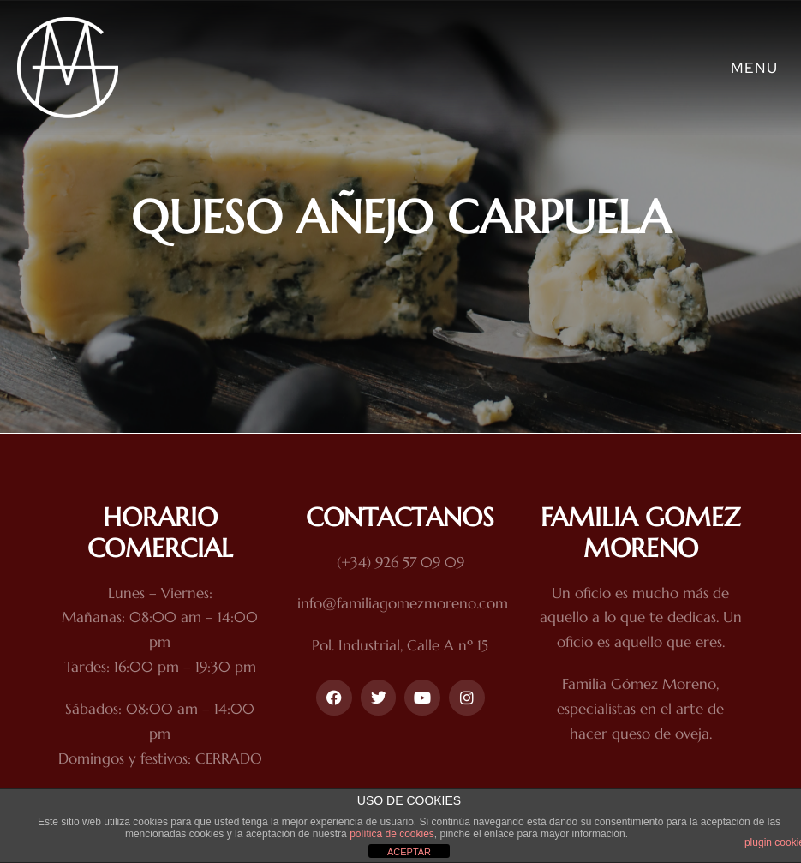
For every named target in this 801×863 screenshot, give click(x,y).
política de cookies (392, 834)
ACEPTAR (409, 852)
